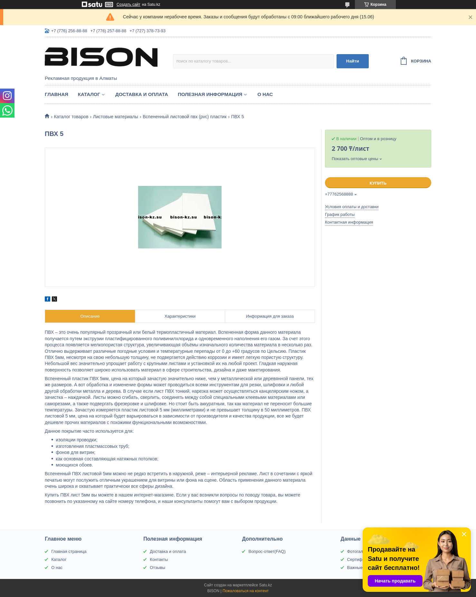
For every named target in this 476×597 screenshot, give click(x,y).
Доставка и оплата (141, 94)
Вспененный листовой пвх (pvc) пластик (184, 116)
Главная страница (68, 551)
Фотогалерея (359, 551)
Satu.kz (265, 585)
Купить (378, 183)
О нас (265, 94)
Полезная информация (210, 94)
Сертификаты (360, 559)
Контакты (159, 559)
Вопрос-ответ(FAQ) (266, 551)
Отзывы (157, 567)
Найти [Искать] (352, 61)
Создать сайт (128, 4)
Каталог (89, 94)
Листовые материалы (115, 116)
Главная (56, 94)
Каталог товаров (71, 116)
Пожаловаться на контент (246, 591)
